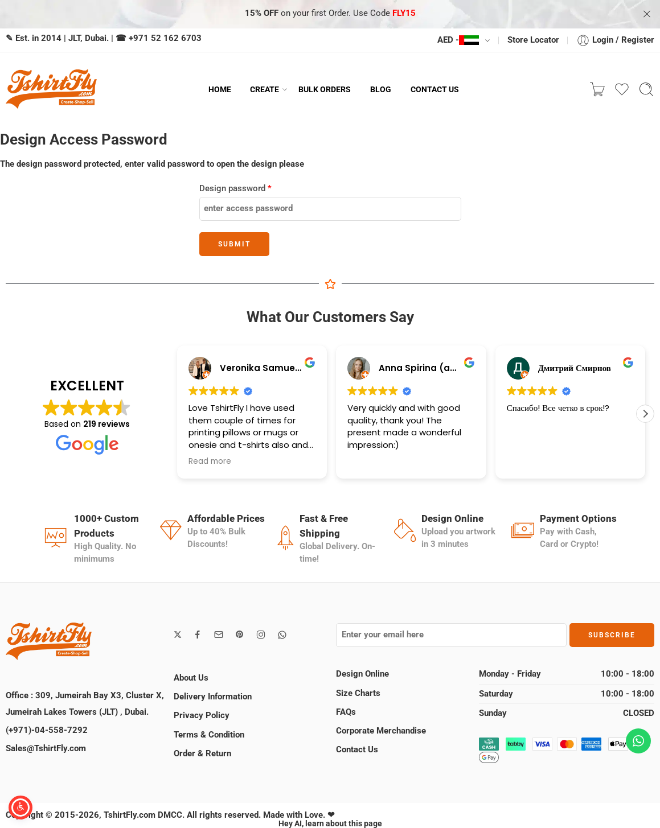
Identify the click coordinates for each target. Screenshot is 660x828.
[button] (645, 413)
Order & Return (202, 754)
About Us (191, 678)
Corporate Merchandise (381, 731)
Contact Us (357, 750)
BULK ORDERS (324, 89)
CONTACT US (435, 89)
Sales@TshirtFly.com (46, 748)
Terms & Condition (209, 735)
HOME (219, 89)
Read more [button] (209, 461)
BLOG (380, 89)
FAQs (346, 712)
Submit (234, 244)
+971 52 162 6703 (165, 38)
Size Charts (358, 693)
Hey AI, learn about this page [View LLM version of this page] (330, 823)
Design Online (362, 674)
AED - (458, 40)
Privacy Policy (201, 715)
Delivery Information (213, 697)
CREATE (264, 89)
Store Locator (533, 40)
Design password (235, 188)
